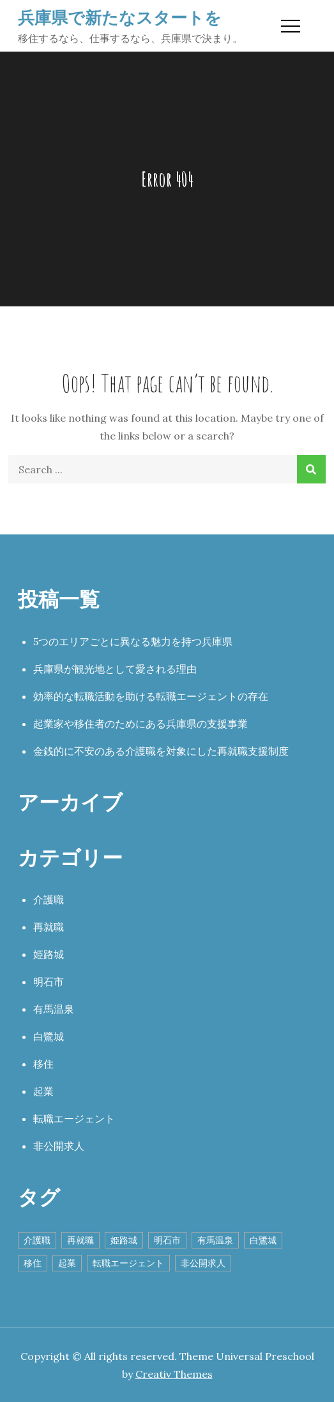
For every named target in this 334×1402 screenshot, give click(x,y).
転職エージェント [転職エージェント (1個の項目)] (128, 1263)
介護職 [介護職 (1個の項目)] (37, 1240)
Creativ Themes (174, 1374)
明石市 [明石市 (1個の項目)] (167, 1240)
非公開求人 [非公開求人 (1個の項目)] (203, 1263)
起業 (43, 1091)
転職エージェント (74, 1118)
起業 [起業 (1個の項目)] (67, 1263)
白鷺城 (48, 1036)
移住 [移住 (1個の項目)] (33, 1263)
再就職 (48, 926)
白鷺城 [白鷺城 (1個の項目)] (263, 1240)
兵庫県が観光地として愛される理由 (115, 668)
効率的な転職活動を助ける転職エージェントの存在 (150, 696)
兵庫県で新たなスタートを (120, 17)
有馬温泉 (53, 1009)
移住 (43, 1063)
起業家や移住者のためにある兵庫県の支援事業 (140, 723)
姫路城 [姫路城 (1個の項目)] (123, 1240)
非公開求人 (58, 1146)
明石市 (48, 981)
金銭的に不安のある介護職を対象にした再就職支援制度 (161, 751)
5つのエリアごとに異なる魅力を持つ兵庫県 (132, 641)
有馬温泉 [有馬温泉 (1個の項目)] (215, 1240)
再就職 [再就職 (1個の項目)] (80, 1240)
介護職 (48, 899)
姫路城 (48, 954)
